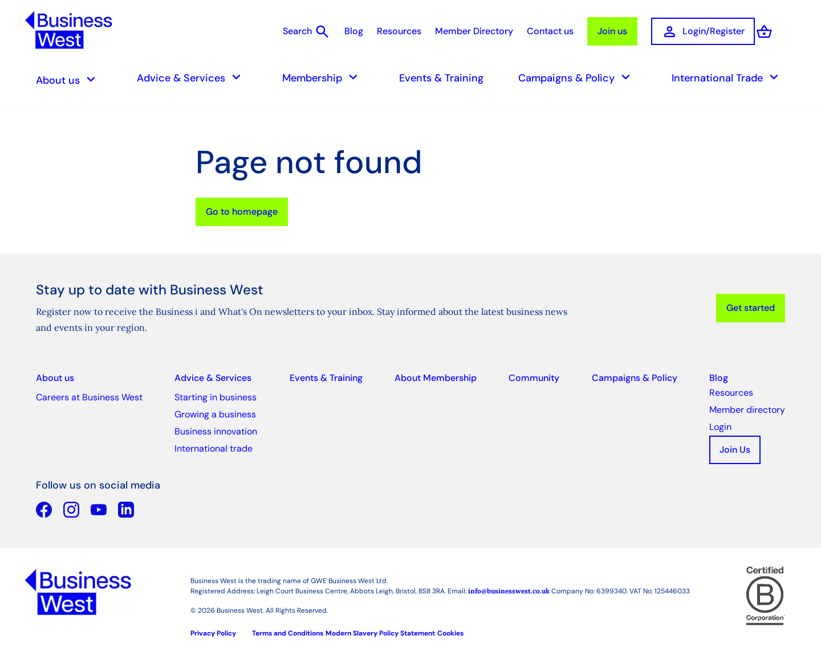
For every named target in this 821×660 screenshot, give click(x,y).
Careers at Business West (89, 397)
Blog (353, 31)
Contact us (550, 31)
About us (69, 80)
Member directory (747, 410)
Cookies (450, 633)
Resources (399, 31)
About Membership (436, 378)
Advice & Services (192, 77)
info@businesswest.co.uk (509, 591)
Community (534, 378)
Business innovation (215, 431)
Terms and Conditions (287, 633)
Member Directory (474, 31)
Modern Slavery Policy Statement (380, 633)
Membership (323, 77)
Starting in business (215, 397)
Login (720, 427)
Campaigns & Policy (577, 77)
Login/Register (703, 32)
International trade (213, 448)
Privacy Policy (213, 633)
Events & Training (441, 78)
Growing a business (215, 414)
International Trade (728, 77)
